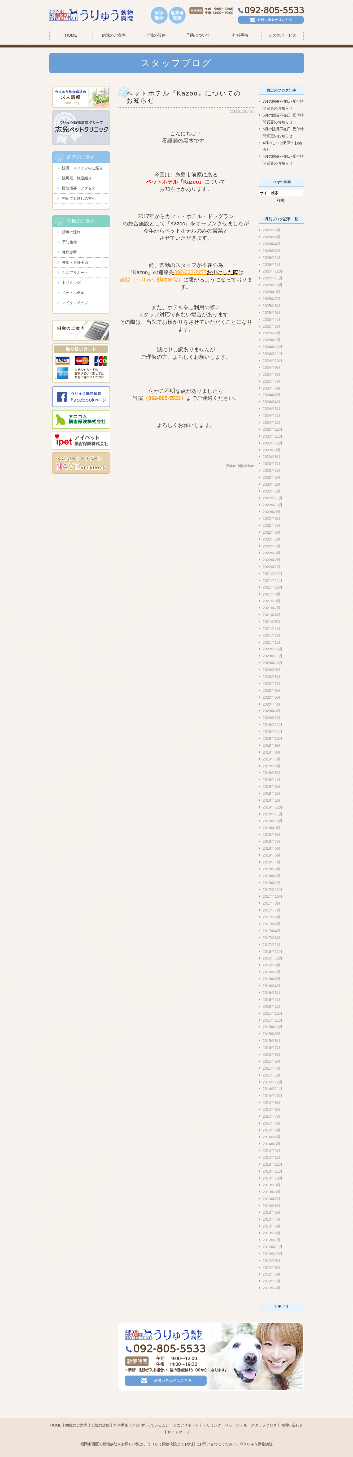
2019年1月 (272, 800)
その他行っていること (150, 1416)
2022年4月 (272, 546)
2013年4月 (272, 1219)
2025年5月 (272, 312)
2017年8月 (272, 903)
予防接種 (69, 242)
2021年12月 (273, 573)
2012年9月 (272, 1260)
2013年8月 (272, 1192)
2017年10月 (273, 896)
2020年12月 (273, 649)
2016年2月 (272, 999)
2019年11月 (273, 731)
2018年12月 (273, 807)
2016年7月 (272, 972)
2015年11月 (273, 1020)
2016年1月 (272, 1006)
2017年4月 (272, 931)
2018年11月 (273, 814)
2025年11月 (273, 278)
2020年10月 (273, 663)
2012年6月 (272, 1267)
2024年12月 (273, 347)
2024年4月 (272, 402)
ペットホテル (73, 293)
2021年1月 (272, 642)
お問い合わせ (292, 1416)
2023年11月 (273, 436)
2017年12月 (273, 889)
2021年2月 (272, 635)
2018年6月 (272, 848)
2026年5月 (272, 237)
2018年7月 (272, 841)
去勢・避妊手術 (75, 262)
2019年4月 (272, 779)
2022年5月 (272, 539)
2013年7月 (272, 1198)
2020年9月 (272, 670)
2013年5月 (272, 1212)
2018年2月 (272, 876)
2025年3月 (272, 326)
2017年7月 (272, 910)
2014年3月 (272, 1144)
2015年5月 (272, 1061)
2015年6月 (272, 1054)
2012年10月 (273, 1253)
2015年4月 (272, 1068)
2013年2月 (272, 1233)
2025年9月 (272, 292)
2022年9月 (272, 511)
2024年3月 (272, 409)
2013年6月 (272, 1205)
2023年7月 (272, 463)
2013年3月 (272, 1226)
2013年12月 (273, 1164)
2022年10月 (273, 505)
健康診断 (69, 252)
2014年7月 (272, 1116)
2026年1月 (272, 264)
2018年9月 (272, 827)
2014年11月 (273, 1089)
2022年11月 (273, 498)
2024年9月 (272, 367)
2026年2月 (272, 257)
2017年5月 (272, 924)
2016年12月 (273, 951)
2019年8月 (272, 752)
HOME (71, 35)
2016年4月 (272, 986)
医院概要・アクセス (78, 188)
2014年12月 (273, 1082)
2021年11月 (273, 580)
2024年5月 (272, 395)
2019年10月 (273, 738)
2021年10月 (273, 587)
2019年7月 (272, 759)
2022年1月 (272, 566)
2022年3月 (272, 553)
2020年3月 (272, 711)
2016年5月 (272, 979)
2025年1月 (272, 340)
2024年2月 (272, 415)
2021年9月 (272, 594)
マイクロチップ (75, 303)
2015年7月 (272, 1047)
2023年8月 (272, 457)
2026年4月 (272, 244)
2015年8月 (272, 1041)
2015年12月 (273, 1013)
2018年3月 (272, 869)
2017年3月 (272, 938)
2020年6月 (272, 690)
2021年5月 (272, 622)
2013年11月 (273, 1171)
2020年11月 (273, 656)
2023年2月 (272, 484)
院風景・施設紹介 (77, 178)
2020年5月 (272, 697)
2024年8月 (272, 374)
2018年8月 (272, 834)
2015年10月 (273, 1027)
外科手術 (121, 1416)
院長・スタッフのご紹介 (82, 168)
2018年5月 (272, 855)
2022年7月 (272, 525)
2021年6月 (272, 615)
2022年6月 (272, 532)
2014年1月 (272, 1157)
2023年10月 (273, 443)
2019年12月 (273, 725)
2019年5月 (272, 773)
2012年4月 (272, 1281)
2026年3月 (272, 250)
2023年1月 (272, 491)
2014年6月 (272, 1123)
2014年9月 (272, 1102)
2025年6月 (272, 306)
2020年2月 (272, 718)
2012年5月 (272, 1274)
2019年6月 (272, 766)
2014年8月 (272, 1109)
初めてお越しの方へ (78, 198)
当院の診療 (156, 35)
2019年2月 (272, 793)
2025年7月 (272, 299)
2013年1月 (272, 1240)
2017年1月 (272, 944)
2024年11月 (273, 354)
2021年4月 (272, 628)
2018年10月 (273, 821)
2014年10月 (273, 1095)
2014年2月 (272, 1150)
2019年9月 (272, 745)
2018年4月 (272, 862)
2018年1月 (272, 882)
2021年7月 (272, 608)
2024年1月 (272, 422)
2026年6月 (272, 230)
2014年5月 (272, 1130)
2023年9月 (272, 450)
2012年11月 (273, 1247)
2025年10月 (273, 285)
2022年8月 (272, 518)
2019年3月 (272, 786)
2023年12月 (273, 429)
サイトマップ (178, 1423)
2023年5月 (272, 470)
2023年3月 (272, 477)
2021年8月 (272, 601)
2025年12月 (273, 271)
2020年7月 (272, 683)
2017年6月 (272, 917)
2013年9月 (272, 1185)
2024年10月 (273, 360)
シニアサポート (75, 272)
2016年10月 (273, 958)
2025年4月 (272, 319)
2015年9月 (272, 1034)
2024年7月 (272, 381)
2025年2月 (272, 333)
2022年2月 (272, 560)
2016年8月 (272, 965)
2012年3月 (272, 1288)
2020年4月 (272, 704)
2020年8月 (272, 677)
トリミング (71, 282)
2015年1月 (272, 1075)
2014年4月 (272, 1137)
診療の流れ (71, 232)
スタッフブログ (264, 1416)
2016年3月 (272, 993)
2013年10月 (273, 1178)
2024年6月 (272, 388)
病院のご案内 (76, 1416)
